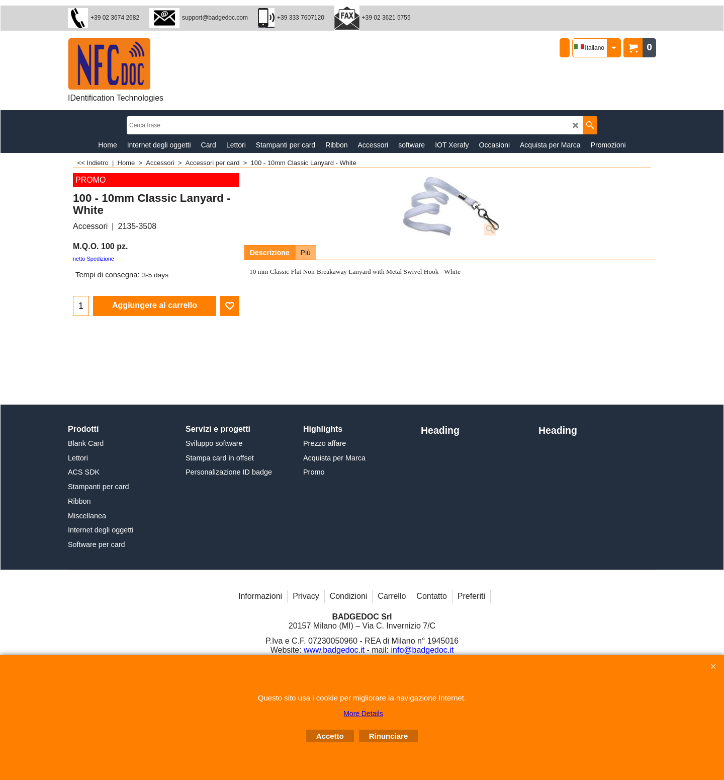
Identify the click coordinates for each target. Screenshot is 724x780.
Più (306, 253)
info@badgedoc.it (422, 650)
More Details (363, 714)
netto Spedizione (93, 259)
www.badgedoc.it (334, 650)
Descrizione (270, 253)
